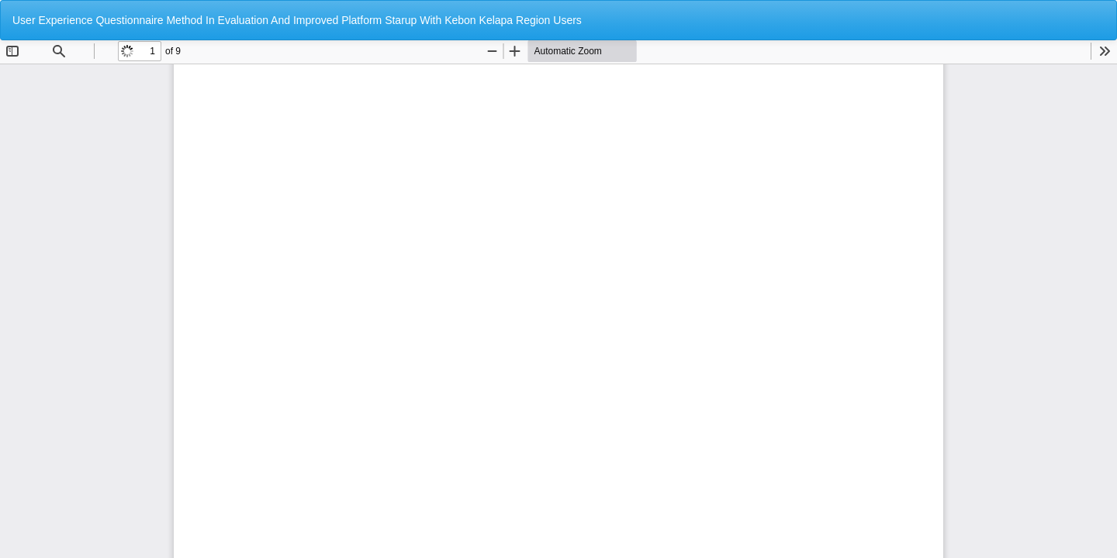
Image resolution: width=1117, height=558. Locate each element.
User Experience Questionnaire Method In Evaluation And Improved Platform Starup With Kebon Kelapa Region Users (297, 20)
